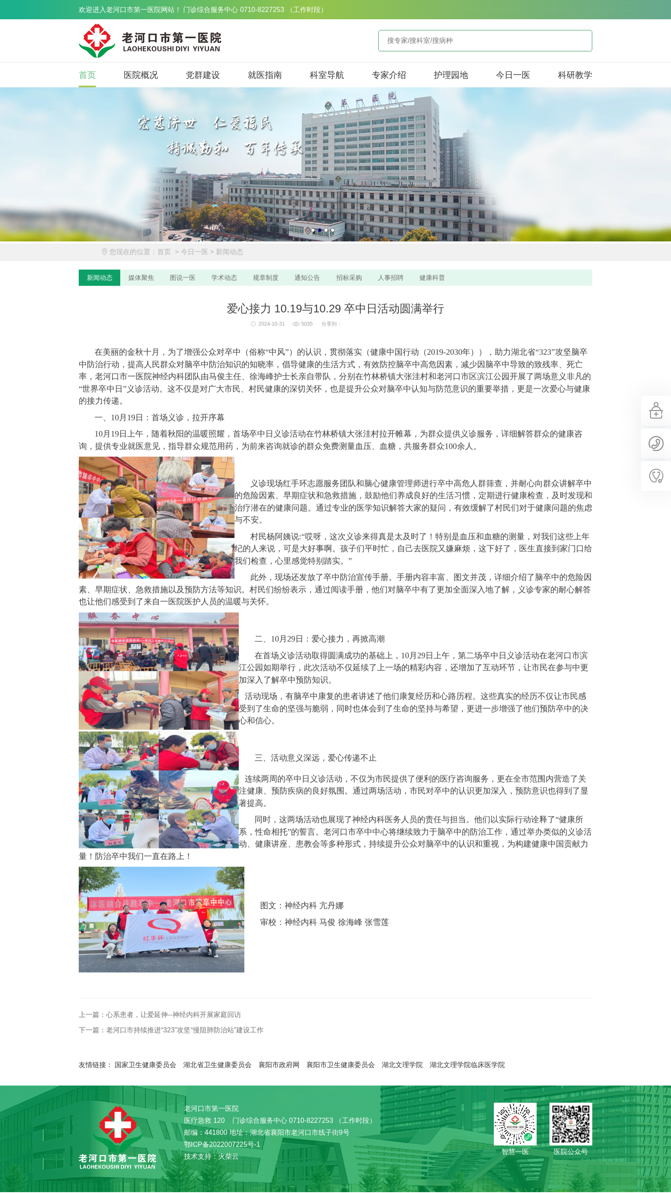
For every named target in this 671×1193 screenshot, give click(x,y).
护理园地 (451, 75)
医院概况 (141, 75)
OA (585, 9)
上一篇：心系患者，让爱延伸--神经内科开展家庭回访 (160, 1048)
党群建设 (203, 75)
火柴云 (228, 1157)
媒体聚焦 (143, 311)
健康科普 (442, 311)
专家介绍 (389, 75)
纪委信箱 (515, 9)
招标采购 (357, 311)
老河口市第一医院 (150, 41)
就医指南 (265, 75)
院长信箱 (560, 9)
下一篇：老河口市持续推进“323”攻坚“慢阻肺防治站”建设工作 (171, 1064)
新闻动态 (246, 285)
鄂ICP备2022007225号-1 (222, 1145)
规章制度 (271, 311)
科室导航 (327, 75)
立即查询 (579, 40)
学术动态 (228, 311)
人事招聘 (400, 311)
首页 (87, 75)
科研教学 (575, 75)
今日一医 (513, 75)
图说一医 (186, 311)
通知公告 (314, 311)
